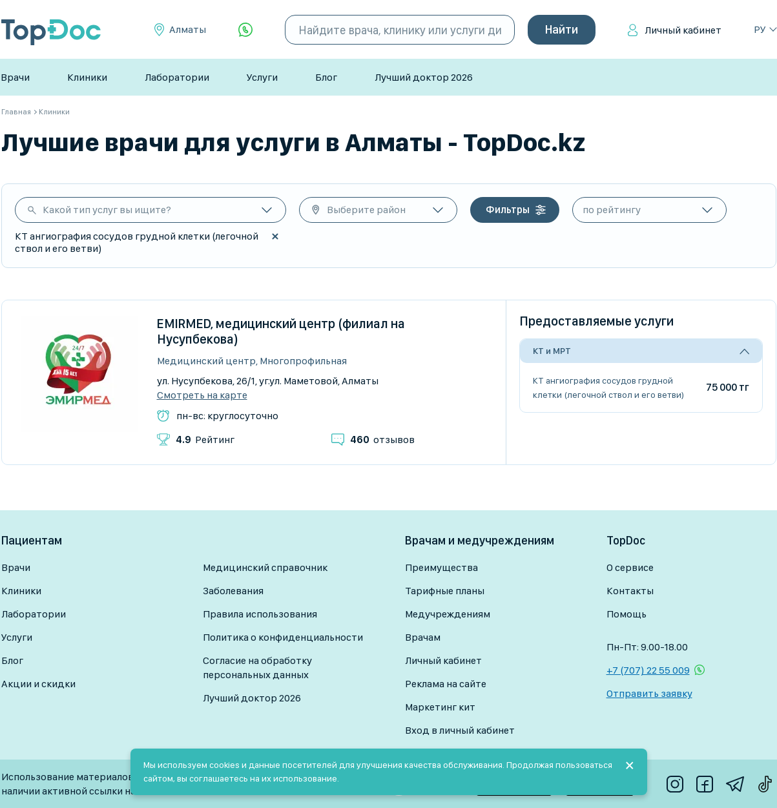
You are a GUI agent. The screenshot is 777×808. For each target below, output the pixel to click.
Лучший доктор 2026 (424, 77)
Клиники (87, 77)
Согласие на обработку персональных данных (257, 667)
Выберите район (366, 209)
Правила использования (260, 614)
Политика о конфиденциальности (283, 637)
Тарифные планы (444, 591)
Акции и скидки (38, 684)
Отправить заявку (649, 693)
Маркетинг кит (440, 707)
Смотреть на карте (202, 395)
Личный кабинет (683, 30)
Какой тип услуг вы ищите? (107, 209)
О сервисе (630, 567)
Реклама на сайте (445, 684)
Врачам (422, 637)
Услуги (262, 77)
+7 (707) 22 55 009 (648, 670)
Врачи (15, 77)
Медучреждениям (447, 614)
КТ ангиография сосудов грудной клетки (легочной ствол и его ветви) (608, 387)
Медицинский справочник (265, 567)
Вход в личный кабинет (460, 730)
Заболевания (233, 591)
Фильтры (508, 209)
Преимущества (441, 567)
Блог (326, 77)
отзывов (382, 439)
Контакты (630, 591)
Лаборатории (177, 77)
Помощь (626, 614)
